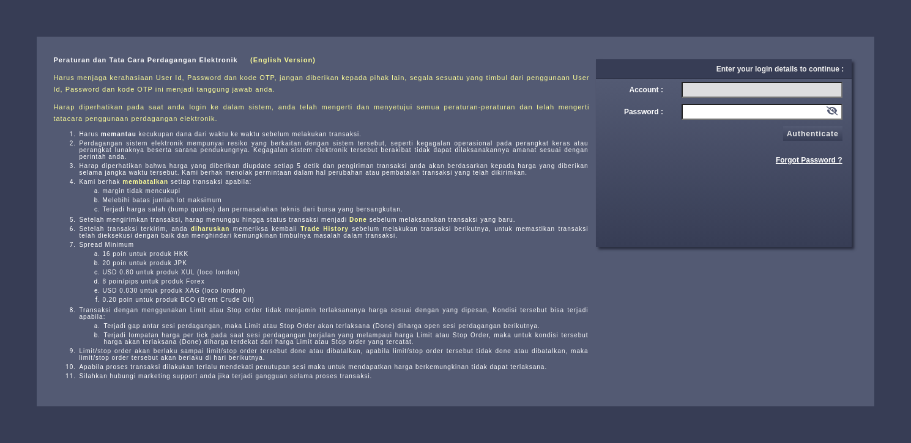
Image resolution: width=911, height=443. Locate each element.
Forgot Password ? (809, 160)
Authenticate (813, 134)
